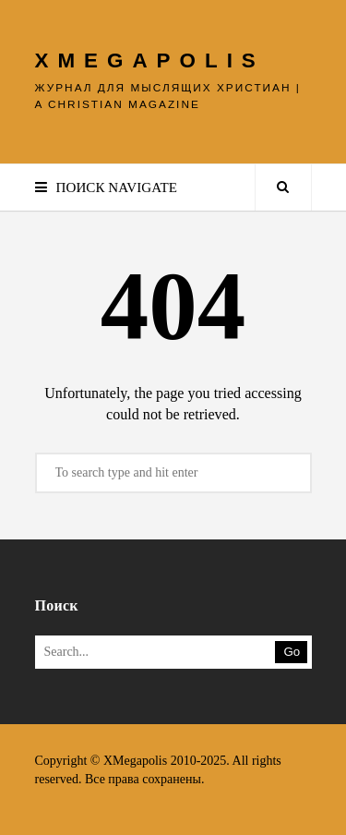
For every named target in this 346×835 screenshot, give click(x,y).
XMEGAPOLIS (150, 60)
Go (292, 652)
